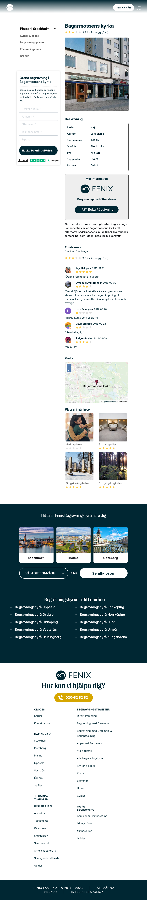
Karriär (38, 715)
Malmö (38, 755)
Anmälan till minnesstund (92, 816)
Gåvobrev (40, 828)
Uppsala (39, 763)
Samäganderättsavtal (47, 858)
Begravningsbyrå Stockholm (96, 199)
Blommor (82, 780)
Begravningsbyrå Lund (97, 622)
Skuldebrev (41, 835)
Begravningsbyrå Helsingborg (38, 637)
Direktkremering (87, 715)
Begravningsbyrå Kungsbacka (103, 637)
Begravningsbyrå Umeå (98, 629)
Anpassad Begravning (90, 743)
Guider (81, 795)
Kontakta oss (42, 723)
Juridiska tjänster (41, 798)
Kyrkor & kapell (86, 765)
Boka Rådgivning (101, 209)
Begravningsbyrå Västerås (36, 629)
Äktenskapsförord (45, 850)
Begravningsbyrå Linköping (36, 622)
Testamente (41, 820)
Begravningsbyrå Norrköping (102, 615)
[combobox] (44, 573)
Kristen (95, 152)
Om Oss (39, 709)
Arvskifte (39, 813)
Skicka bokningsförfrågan (39, 150)
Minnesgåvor (85, 823)
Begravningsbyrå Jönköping (102, 607)
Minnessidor (84, 831)
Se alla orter (103, 573)
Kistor (80, 773)
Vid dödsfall (84, 750)
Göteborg (40, 748)
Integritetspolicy (87, 891)
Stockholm (97, 146)
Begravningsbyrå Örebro (34, 615)
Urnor (80, 788)
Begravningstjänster (93, 709)
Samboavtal (41, 843)
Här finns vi (42, 734)
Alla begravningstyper (90, 758)
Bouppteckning (43, 805)
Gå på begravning (85, 808)
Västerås (39, 770)
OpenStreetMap (109, 402)
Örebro (38, 778)
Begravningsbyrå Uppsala (35, 607)
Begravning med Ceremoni (93, 723)
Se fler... (39, 785)
